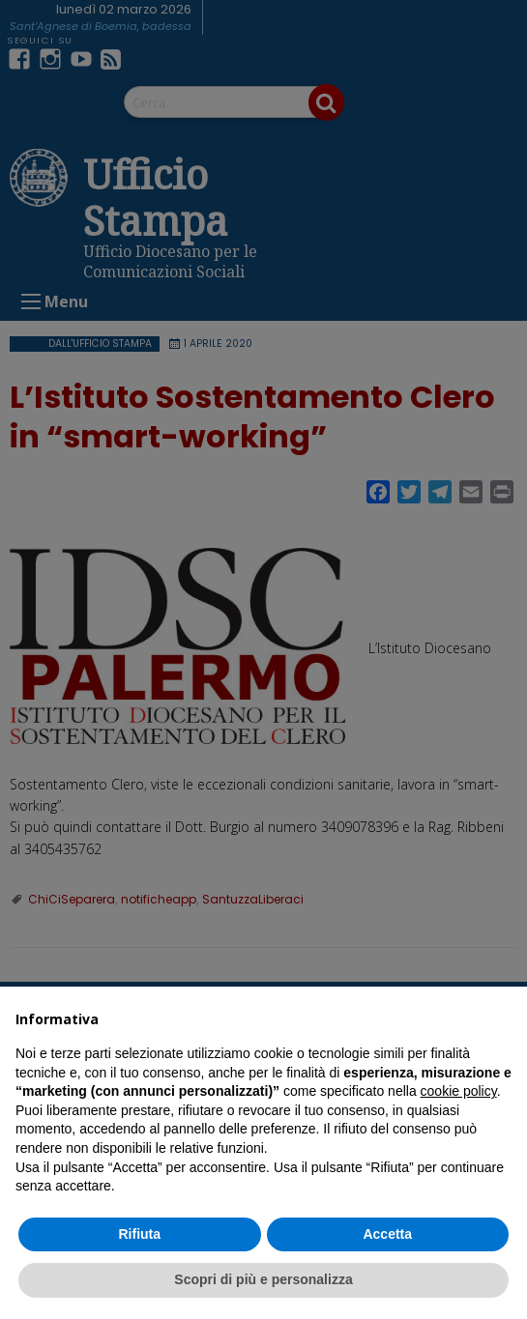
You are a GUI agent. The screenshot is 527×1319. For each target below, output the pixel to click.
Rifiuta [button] (139, 1234)
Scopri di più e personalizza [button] (263, 1279)
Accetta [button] (387, 1234)
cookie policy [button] (459, 1091)
